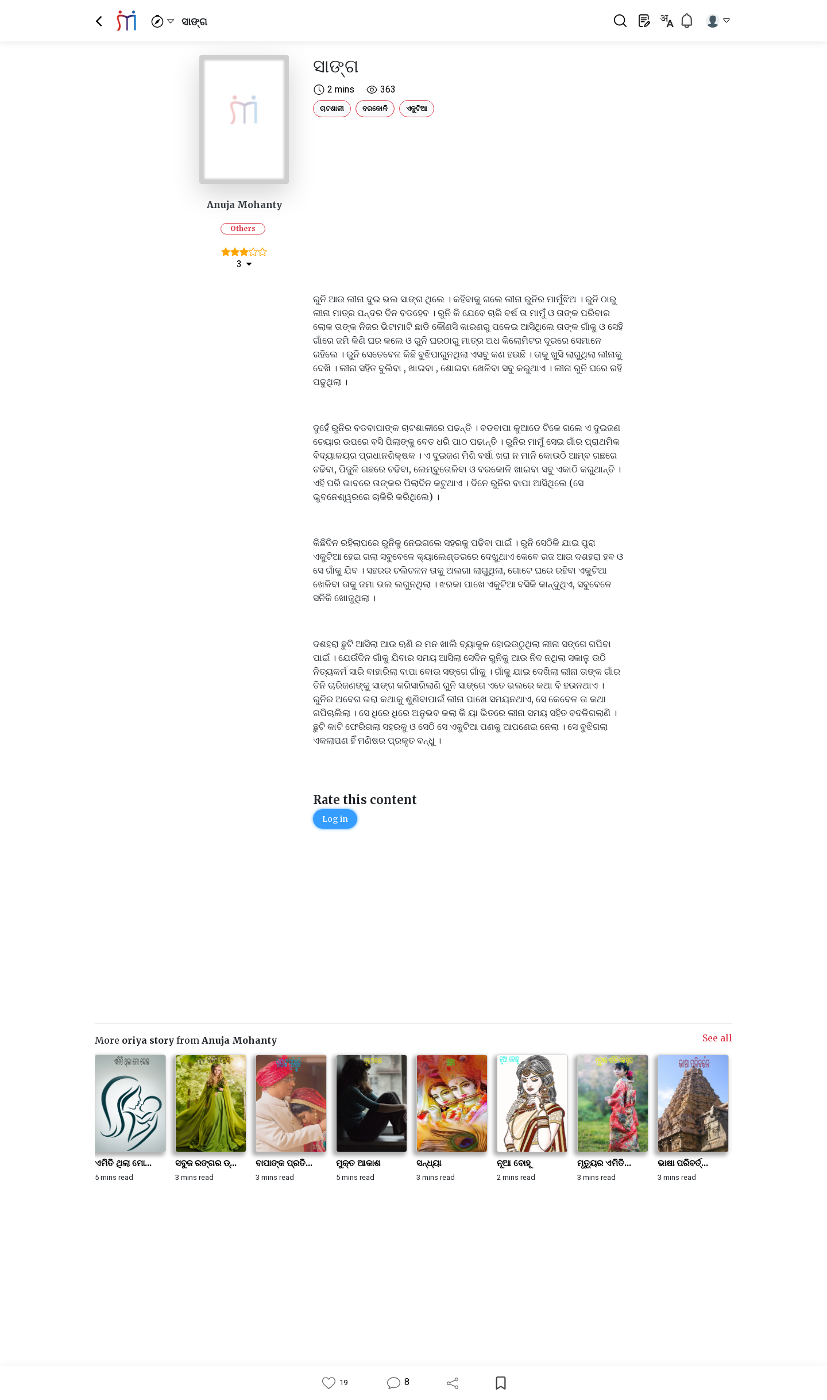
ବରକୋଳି (375, 108)
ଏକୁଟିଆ (416, 108)
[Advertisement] (468, 202)
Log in (335, 819)
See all (717, 1038)
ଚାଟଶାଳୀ (332, 108)
